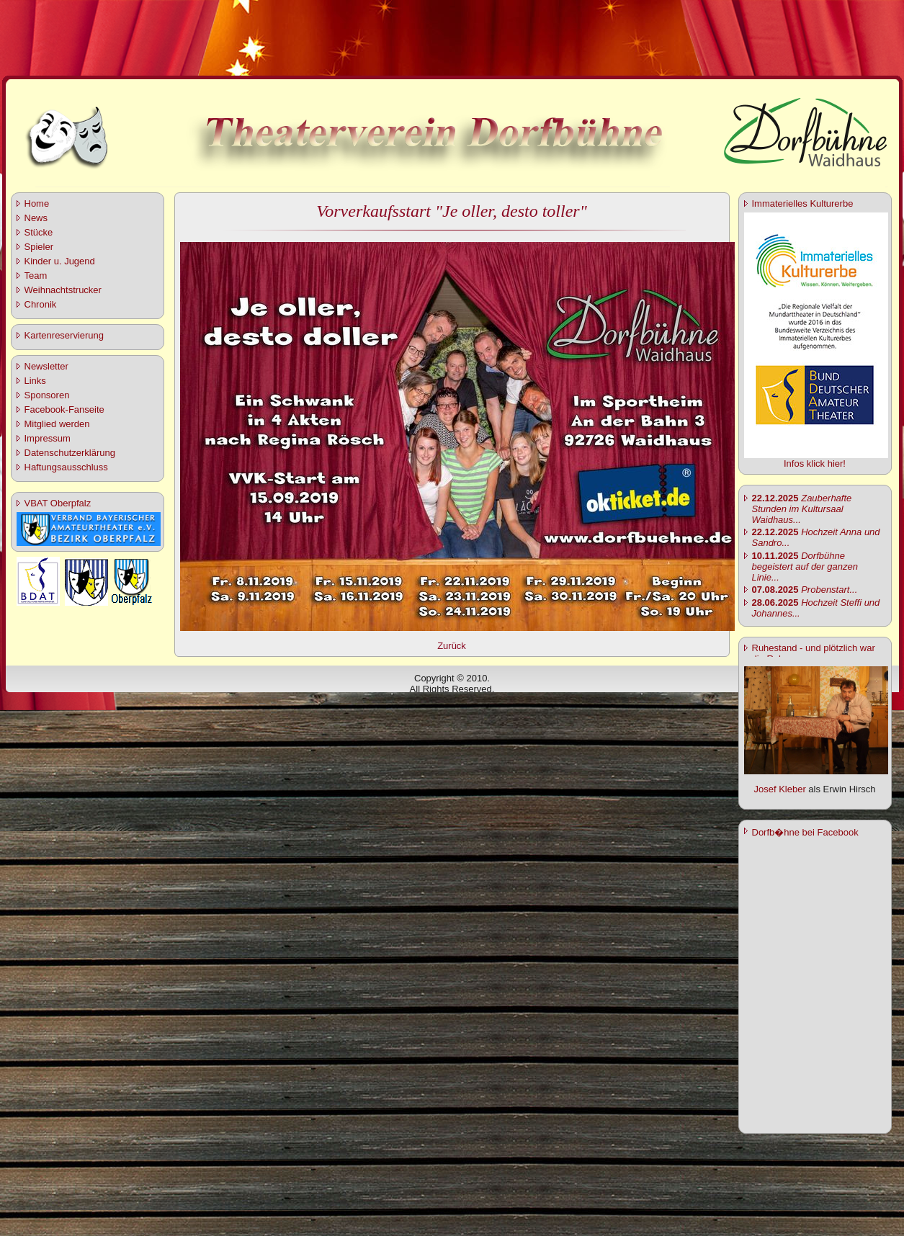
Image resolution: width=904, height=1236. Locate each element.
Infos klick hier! (815, 463)
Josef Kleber (779, 789)
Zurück (451, 645)
